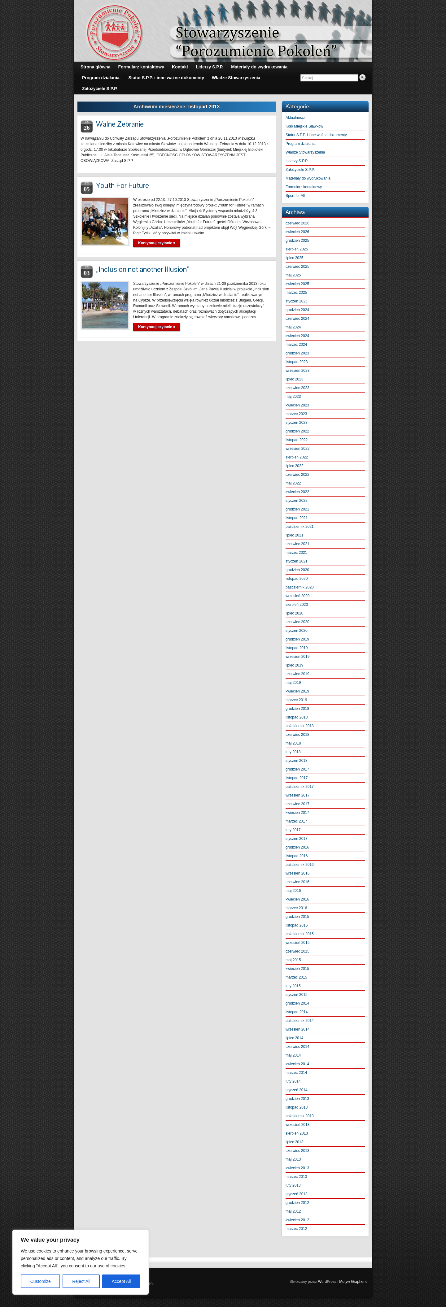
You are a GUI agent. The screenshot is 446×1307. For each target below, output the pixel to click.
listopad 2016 (297, 856)
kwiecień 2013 (297, 1168)
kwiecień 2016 (297, 899)
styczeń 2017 (297, 838)
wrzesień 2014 (297, 1029)
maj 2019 (293, 682)
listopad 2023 (297, 362)
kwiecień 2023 (297, 405)
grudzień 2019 (297, 639)
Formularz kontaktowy (304, 187)
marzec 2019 (296, 700)
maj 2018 (293, 743)
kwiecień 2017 (297, 812)
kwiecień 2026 (297, 232)
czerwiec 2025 (297, 266)
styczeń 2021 (297, 561)
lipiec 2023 (294, 379)
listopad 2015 (297, 925)
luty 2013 (293, 1185)
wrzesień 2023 (297, 370)
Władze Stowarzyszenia (305, 152)
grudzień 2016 (297, 847)
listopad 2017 (297, 778)
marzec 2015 (296, 977)
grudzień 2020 (297, 570)
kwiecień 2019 (297, 691)
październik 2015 (300, 934)
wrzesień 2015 (297, 942)
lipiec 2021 (294, 535)
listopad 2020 (297, 578)
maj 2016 (293, 890)
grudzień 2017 (297, 769)
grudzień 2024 (297, 310)
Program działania (301, 143)
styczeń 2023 (297, 422)
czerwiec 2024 (297, 318)
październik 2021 (300, 526)
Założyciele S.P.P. (300, 169)
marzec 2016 (296, 908)
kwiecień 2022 (297, 492)
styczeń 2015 (297, 994)
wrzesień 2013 (297, 1124)
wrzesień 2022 (297, 448)
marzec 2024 (296, 344)
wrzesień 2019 (297, 656)
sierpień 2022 (297, 457)
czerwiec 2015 (297, 951)
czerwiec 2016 (297, 882)
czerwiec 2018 (297, 734)
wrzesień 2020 (297, 596)
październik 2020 (300, 587)
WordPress (327, 1281)
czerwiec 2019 (297, 674)
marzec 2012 (296, 1229)
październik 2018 (300, 726)
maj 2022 (293, 483)
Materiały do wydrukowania (308, 178)
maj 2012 (293, 1211)
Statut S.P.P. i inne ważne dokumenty (316, 135)
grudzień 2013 (297, 1098)
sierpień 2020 (297, 604)
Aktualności (295, 117)
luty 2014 (293, 1081)
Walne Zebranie (120, 124)
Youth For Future (122, 185)
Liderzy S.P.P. (297, 161)
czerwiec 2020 (297, 622)
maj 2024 (293, 327)
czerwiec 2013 (297, 1151)
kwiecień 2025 (297, 284)
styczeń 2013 (297, 1194)
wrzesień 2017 (297, 795)
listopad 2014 (297, 1012)
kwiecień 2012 (297, 1220)
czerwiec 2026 (297, 223)
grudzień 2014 (297, 1003)
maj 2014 (293, 1055)
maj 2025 (293, 275)
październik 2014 (300, 1020)
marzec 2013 (296, 1177)
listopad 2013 (297, 1107)
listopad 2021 (297, 518)
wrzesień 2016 (297, 873)
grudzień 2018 (297, 708)
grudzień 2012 (297, 1203)
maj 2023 (293, 396)
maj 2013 (293, 1159)
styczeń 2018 (297, 760)
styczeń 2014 (297, 1090)
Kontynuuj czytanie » (156, 243)
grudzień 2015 (297, 916)
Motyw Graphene (353, 1281)
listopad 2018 (297, 717)
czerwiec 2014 (297, 1046)
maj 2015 (293, 960)
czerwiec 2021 (297, 544)
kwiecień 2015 (297, 968)
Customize (40, 1281)
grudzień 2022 (297, 431)
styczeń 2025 (297, 301)
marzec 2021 (296, 552)
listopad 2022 (297, 440)
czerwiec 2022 (297, 474)
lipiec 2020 (294, 613)
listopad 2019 (297, 648)
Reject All (81, 1281)
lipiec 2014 (294, 1038)
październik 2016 (300, 864)
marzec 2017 (296, 821)
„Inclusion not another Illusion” (142, 269)
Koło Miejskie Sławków (304, 126)
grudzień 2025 (297, 240)
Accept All (121, 1281)
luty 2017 (293, 830)
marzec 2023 (296, 414)
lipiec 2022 (294, 466)
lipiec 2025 (294, 258)
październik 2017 (300, 786)
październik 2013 (300, 1116)
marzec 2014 (296, 1072)
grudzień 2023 (297, 353)
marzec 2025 (296, 292)
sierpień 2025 (297, 249)
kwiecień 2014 (297, 1064)
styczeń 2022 (297, 500)
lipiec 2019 (294, 665)
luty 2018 (293, 752)
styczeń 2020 (297, 630)
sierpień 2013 (297, 1133)
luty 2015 (293, 986)
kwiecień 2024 (297, 336)
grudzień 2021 (297, 509)
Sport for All (295, 195)
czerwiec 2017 (297, 804)
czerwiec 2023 (297, 388)
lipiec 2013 (294, 1142)
